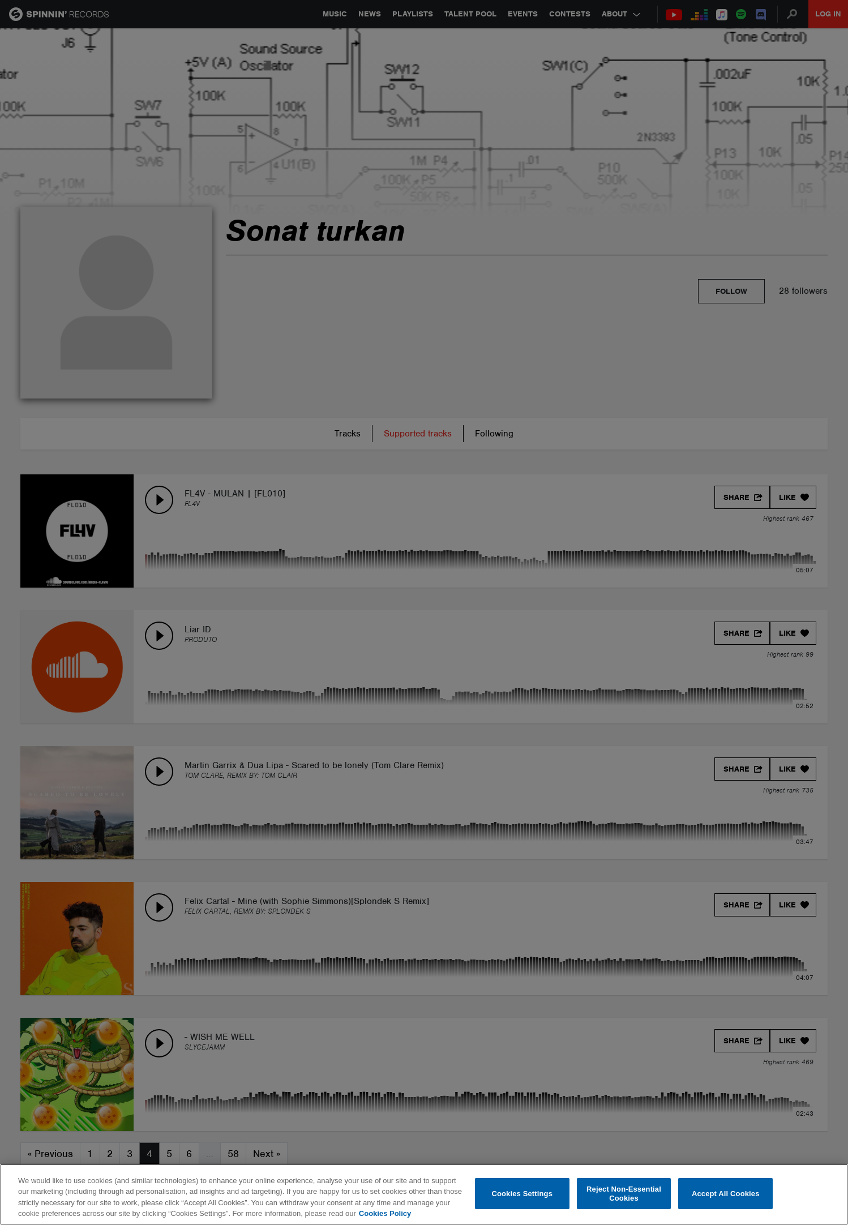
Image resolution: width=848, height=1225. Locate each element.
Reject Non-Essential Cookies (623, 1193)
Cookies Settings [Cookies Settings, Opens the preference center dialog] (522, 1193)
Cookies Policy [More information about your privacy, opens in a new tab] (385, 1213)
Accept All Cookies (726, 1193)
